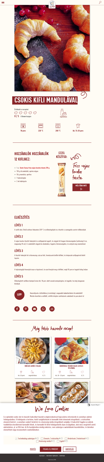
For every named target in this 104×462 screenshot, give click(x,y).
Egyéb (62, 441)
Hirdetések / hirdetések (76, 438)
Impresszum (42, 456)
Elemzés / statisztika (51, 438)
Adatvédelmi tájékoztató (52, 456)
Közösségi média (45, 441)
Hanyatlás (69, 449)
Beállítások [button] (62, 456)
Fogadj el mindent (50, 449)
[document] (52, 419)
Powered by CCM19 (52, 459)
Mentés (33, 449)
